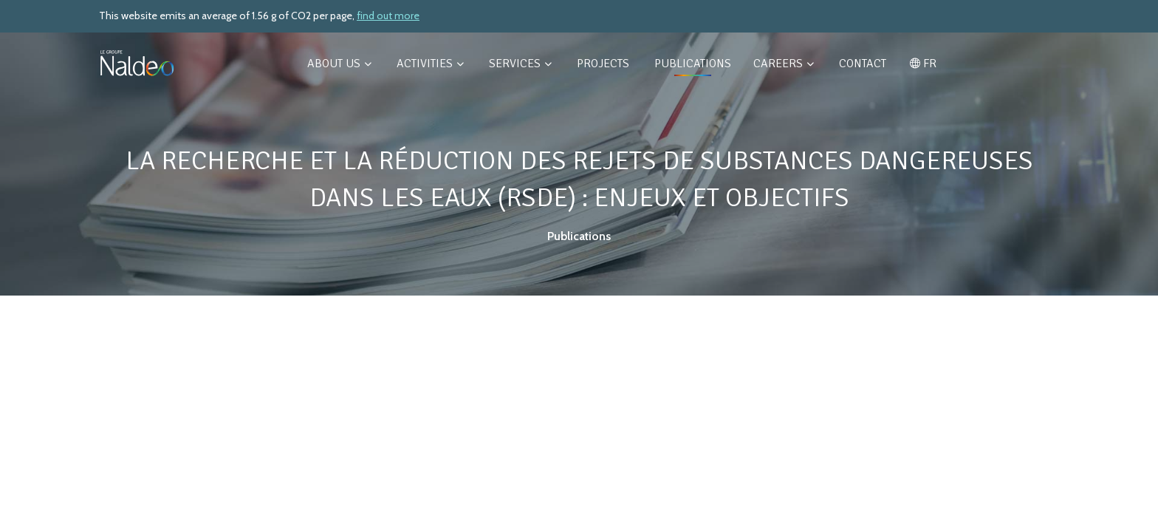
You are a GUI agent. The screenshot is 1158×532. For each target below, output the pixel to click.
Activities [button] (430, 63)
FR (923, 63)
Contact (862, 63)
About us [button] (339, 63)
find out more (388, 15)
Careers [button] (783, 63)
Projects (604, 63)
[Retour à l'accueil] (137, 63)
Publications (692, 63)
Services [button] (520, 63)
